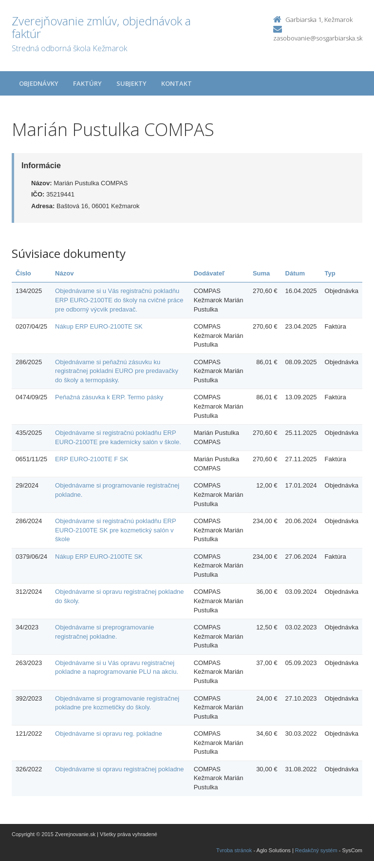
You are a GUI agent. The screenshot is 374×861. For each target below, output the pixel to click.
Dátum (295, 273)
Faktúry (87, 83)
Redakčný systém (316, 850)
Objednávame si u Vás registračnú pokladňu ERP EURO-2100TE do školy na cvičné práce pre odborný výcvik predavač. (119, 300)
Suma (261, 273)
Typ (330, 273)
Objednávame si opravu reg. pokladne (108, 733)
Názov (64, 273)
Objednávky (38, 83)
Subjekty (131, 83)
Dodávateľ (209, 273)
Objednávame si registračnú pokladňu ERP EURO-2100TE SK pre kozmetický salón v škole (115, 530)
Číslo (23, 273)
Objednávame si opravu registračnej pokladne (119, 769)
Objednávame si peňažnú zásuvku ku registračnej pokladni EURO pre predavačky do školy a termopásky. (116, 371)
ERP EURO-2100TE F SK (91, 459)
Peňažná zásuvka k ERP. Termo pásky (109, 397)
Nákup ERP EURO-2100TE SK (99, 326)
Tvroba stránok (234, 850)
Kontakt (176, 83)
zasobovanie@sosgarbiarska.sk (317, 38)
